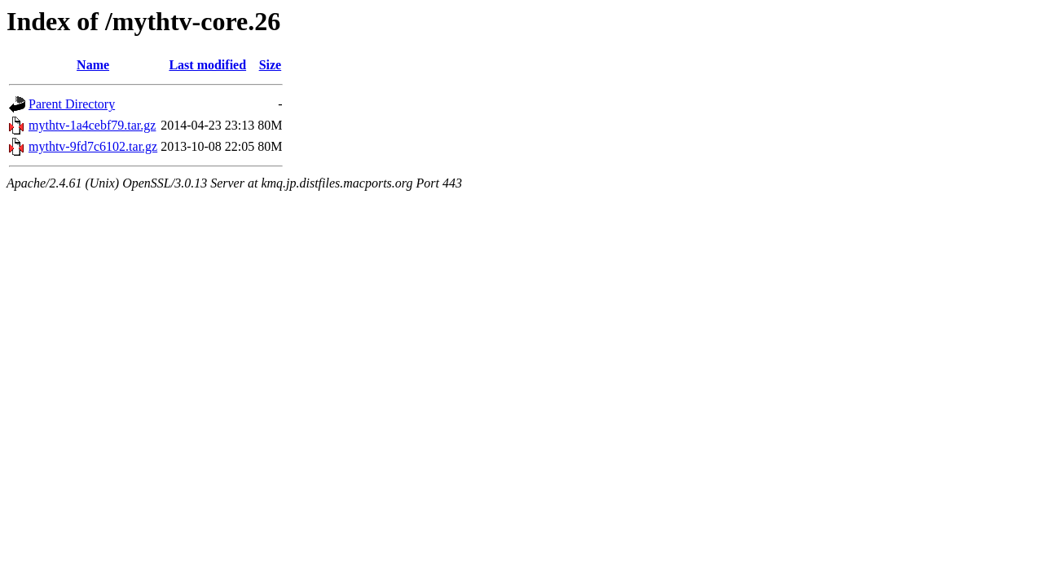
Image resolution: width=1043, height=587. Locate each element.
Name (93, 65)
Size (270, 65)
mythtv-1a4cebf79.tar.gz (92, 125)
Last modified (207, 65)
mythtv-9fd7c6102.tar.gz (93, 146)
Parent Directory (72, 104)
